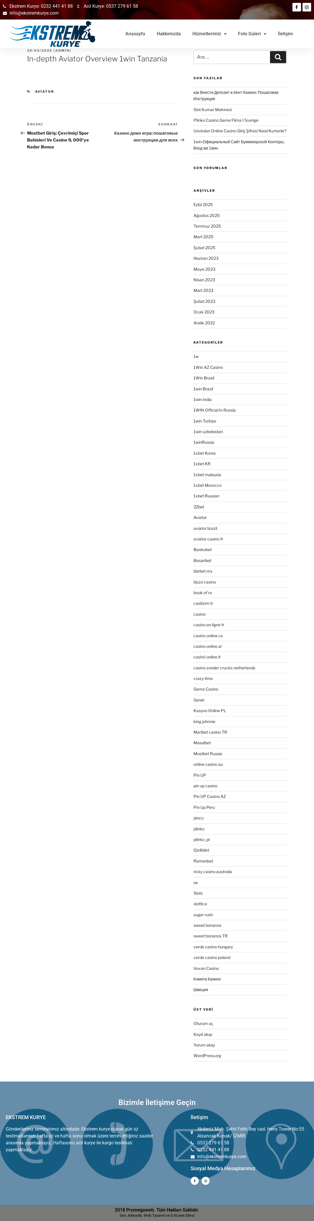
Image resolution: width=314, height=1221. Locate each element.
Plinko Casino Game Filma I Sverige (226, 120)
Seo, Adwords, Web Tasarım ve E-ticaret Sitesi (157, 1215)
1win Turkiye (205, 420)
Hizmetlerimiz (209, 34)
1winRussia (204, 442)
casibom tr (203, 603)
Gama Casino (206, 689)
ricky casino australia (213, 871)
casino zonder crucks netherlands (224, 667)
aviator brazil (205, 528)
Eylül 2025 (203, 204)
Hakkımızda (169, 33)
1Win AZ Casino (208, 367)
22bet (199, 506)
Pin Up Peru (204, 807)
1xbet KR (202, 463)
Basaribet (202, 560)
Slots (198, 893)
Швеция (201, 989)
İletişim (285, 33)
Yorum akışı (204, 1044)
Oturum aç (203, 1023)
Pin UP (200, 775)
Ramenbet (203, 860)
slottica (200, 903)
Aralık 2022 (204, 322)
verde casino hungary (213, 946)
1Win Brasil (204, 377)
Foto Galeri (252, 34)
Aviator (44, 92)
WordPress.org (207, 1055)
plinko (199, 828)
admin (62, 51)
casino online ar (208, 646)
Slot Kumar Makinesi (213, 109)
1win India (203, 399)
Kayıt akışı (203, 1034)
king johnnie (204, 721)
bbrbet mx (203, 571)
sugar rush (203, 914)
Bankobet (203, 549)
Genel (199, 699)
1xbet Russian (206, 495)
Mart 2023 (203, 290)
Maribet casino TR (210, 732)
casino (200, 614)
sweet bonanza (207, 925)
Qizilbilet (201, 850)
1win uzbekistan (208, 431)
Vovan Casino (206, 968)
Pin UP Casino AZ (210, 796)
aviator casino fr (208, 538)
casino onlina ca (208, 635)
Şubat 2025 (204, 247)
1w (196, 356)
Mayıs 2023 (204, 269)
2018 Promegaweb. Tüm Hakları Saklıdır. (157, 1210)
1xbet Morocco (207, 485)
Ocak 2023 (204, 311)
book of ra (203, 592)
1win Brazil (203, 388)
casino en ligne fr (209, 624)
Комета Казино (207, 978)
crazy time (203, 678)
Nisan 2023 (204, 279)
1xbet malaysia (207, 474)
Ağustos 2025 (207, 215)
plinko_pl (202, 839)
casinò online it (207, 656)
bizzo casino (205, 582)
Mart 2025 (203, 236)
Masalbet (202, 742)
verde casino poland (212, 957)
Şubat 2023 (204, 301)
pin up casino (205, 785)
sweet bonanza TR (211, 935)
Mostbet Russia (208, 753)
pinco (199, 817)
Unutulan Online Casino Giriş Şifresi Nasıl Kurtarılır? (240, 130)
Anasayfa (135, 33)
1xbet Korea (205, 453)
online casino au (208, 764)
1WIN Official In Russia (215, 410)
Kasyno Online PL (210, 710)
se (196, 882)
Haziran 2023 (206, 258)
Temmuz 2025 (207, 226)
